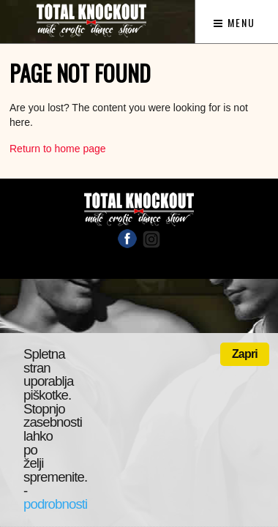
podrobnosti (55, 504)
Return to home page (58, 148)
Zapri (245, 354)
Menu (234, 22)
